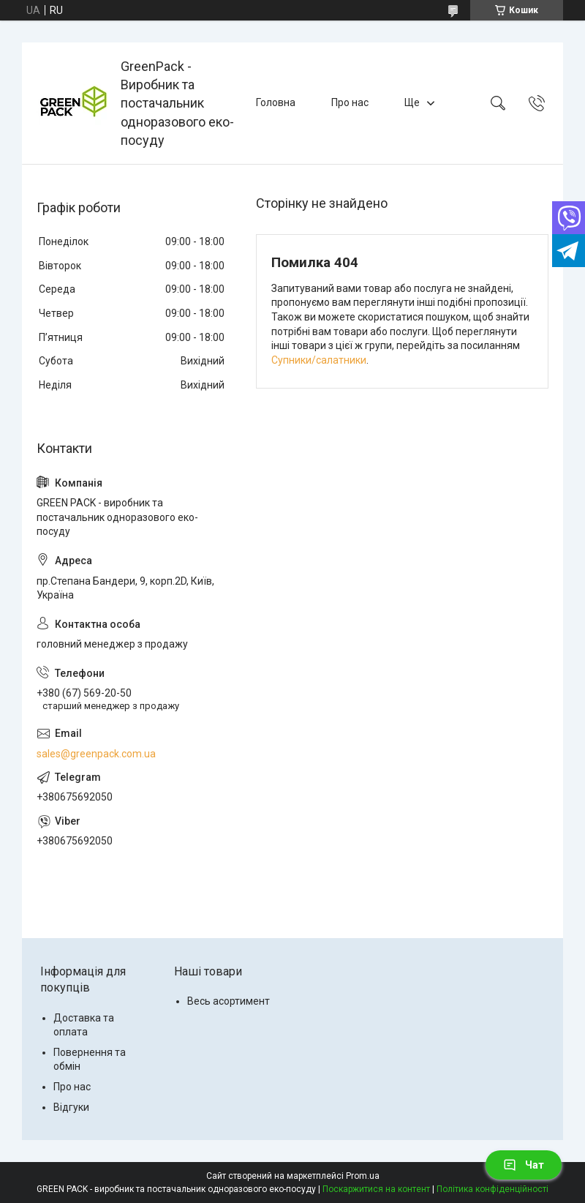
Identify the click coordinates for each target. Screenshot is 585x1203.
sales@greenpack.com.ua (96, 754)
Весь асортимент (228, 1001)
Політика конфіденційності (492, 1189)
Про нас (350, 102)
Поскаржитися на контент (376, 1189)
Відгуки (71, 1107)
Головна (275, 102)
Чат (523, 1165)
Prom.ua (363, 1176)
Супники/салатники (318, 360)
